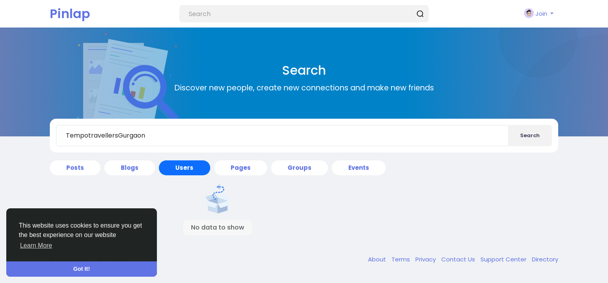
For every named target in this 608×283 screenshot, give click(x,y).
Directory (545, 259)
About (378, 259)
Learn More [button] (36, 245)
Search (530, 135)
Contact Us (459, 259)
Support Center (504, 259)
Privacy (426, 259)
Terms (401, 259)
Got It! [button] (81, 269)
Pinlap (70, 13)
